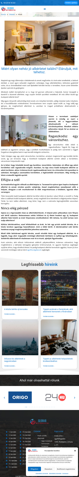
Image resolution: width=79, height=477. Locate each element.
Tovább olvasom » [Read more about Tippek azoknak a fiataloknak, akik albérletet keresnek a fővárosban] (48, 316)
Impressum (65, 473)
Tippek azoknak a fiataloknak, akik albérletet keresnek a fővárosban (58, 310)
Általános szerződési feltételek (64, 476)
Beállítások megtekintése (66, 469)
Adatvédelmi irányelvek (42, 473)
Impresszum (41, 476)
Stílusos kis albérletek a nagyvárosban (14, 360)
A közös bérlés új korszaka (16, 309)
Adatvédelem (50, 476)
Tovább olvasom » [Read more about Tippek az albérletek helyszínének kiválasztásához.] (48, 366)
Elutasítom (48, 469)
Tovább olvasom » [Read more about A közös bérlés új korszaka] (9, 314)
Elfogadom (34, 469)
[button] (75, 451)
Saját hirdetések (46, 441)
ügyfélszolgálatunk (34, 250)
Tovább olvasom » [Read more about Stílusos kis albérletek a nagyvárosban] (9, 366)
